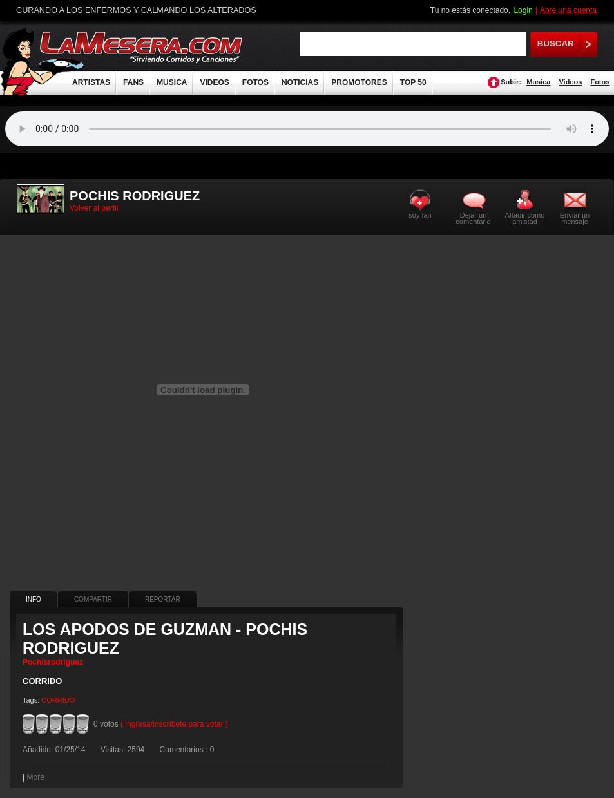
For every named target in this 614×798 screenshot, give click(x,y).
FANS (133, 82)
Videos (570, 82)
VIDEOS (214, 82)
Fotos (599, 82)
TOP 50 (413, 82)
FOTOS (255, 82)
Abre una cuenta (568, 10)
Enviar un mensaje (575, 218)
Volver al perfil (94, 208)
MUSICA (172, 82)
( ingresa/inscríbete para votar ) (174, 723)
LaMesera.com (141, 46)
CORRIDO (58, 700)
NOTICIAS (300, 82)
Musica (538, 82)
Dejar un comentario (473, 218)
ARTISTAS (91, 82)
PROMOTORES (359, 82)
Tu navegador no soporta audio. (307, 128)
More (35, 777)
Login (522, 10)
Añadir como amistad (525, 218)
